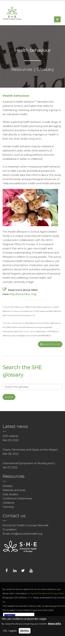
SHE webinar (10, 436)
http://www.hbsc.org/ (23, 294)
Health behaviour (16, 95)
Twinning (8, 506)
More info (54, 623)
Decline (24, 630)
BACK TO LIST (50, 344)
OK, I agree (10, 630)
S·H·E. (29, 597)
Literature (8, 502)
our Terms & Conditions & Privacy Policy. (45, 593)
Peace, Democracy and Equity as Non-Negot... (31, 449)
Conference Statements (17, 498)
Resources (21, 69)
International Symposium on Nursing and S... (29, 463)
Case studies (10, 494)
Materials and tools (14, 490)
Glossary (45, 69)
